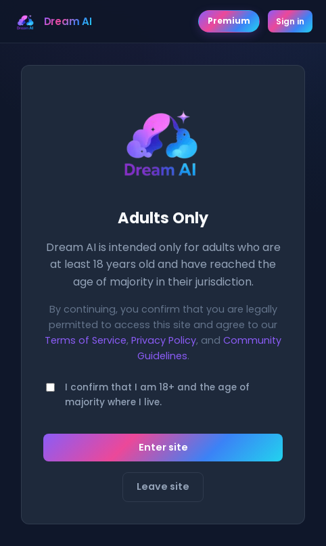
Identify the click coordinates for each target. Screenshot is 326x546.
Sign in (290, 21)
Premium (229, 21)
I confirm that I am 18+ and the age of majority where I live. (157, 395)
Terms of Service (85, 340)
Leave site (163, 486)
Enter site (163, 447)
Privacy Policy (163, 340)
